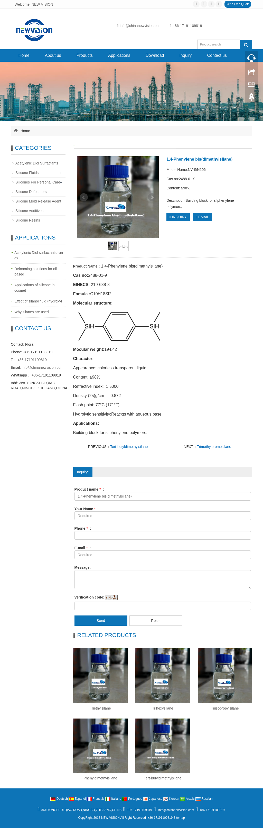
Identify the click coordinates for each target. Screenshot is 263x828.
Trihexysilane (162, 708)
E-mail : (82, 548)
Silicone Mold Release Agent (38, 201)
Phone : (82, 528)
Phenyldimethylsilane (100, 778)
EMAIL (202, 217)
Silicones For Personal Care (37, 182)
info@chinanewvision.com (139, 26)
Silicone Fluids (27, 173)
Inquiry (185, 55)
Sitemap (179, 818)
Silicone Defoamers (30, 192)
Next (152, 197)
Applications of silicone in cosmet (34, 287)
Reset (156, 621)
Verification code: (89, 597)
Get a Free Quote (238, 4)
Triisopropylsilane (225, 708)
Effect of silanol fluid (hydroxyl (38, 301)
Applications (119, 55)
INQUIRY (178, 217)
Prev (84, 197)
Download (155, 55)
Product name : (89, 489)
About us (53, 55)
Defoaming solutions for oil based (35, 271)
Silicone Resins (27, 220)
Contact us (217, 55)
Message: (82, 567)
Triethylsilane (100, 708)
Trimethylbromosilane (214, 447)
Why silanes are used (31, 312)
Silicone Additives (29, 211)
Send (101, 621)
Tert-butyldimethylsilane (129, 447)
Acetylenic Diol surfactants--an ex (38, 255)
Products (85, 55)
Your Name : (86, 509)
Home (24, 55)
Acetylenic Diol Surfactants (36, 163)
